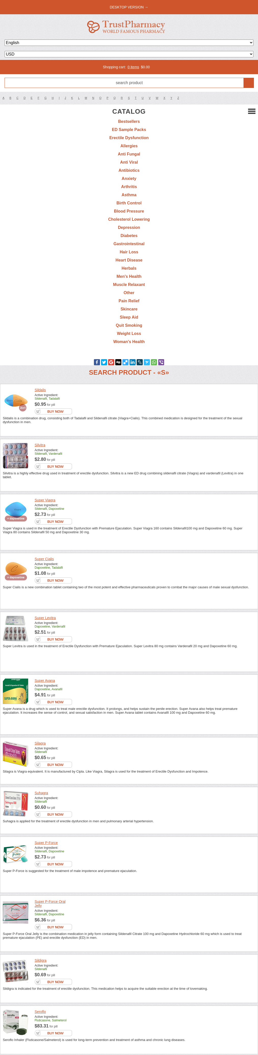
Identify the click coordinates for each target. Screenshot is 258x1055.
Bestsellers (129, 121)
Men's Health (129, 276)
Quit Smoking (129, 325)
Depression (129, 227)
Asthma (129, 195)
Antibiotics (129, 170)
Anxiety (129, 178)
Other (129, 293)
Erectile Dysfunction (129, 138)
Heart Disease (129, 260)
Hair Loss (129, 252)
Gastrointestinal (129, 244)
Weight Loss (129, 333)
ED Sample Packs (129, 129)
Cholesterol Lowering (129, 219)
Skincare (129, 309)
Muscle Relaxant (129, 284)
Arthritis (129, 187)
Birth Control (129, 203)
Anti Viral (129, 162)
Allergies (129, 146)
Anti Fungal (129, 154)
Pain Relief (129, 301)
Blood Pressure (129, 211)
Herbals (129, 268)
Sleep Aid (129, 317)
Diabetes (129, 235)
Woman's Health (129, 342)
